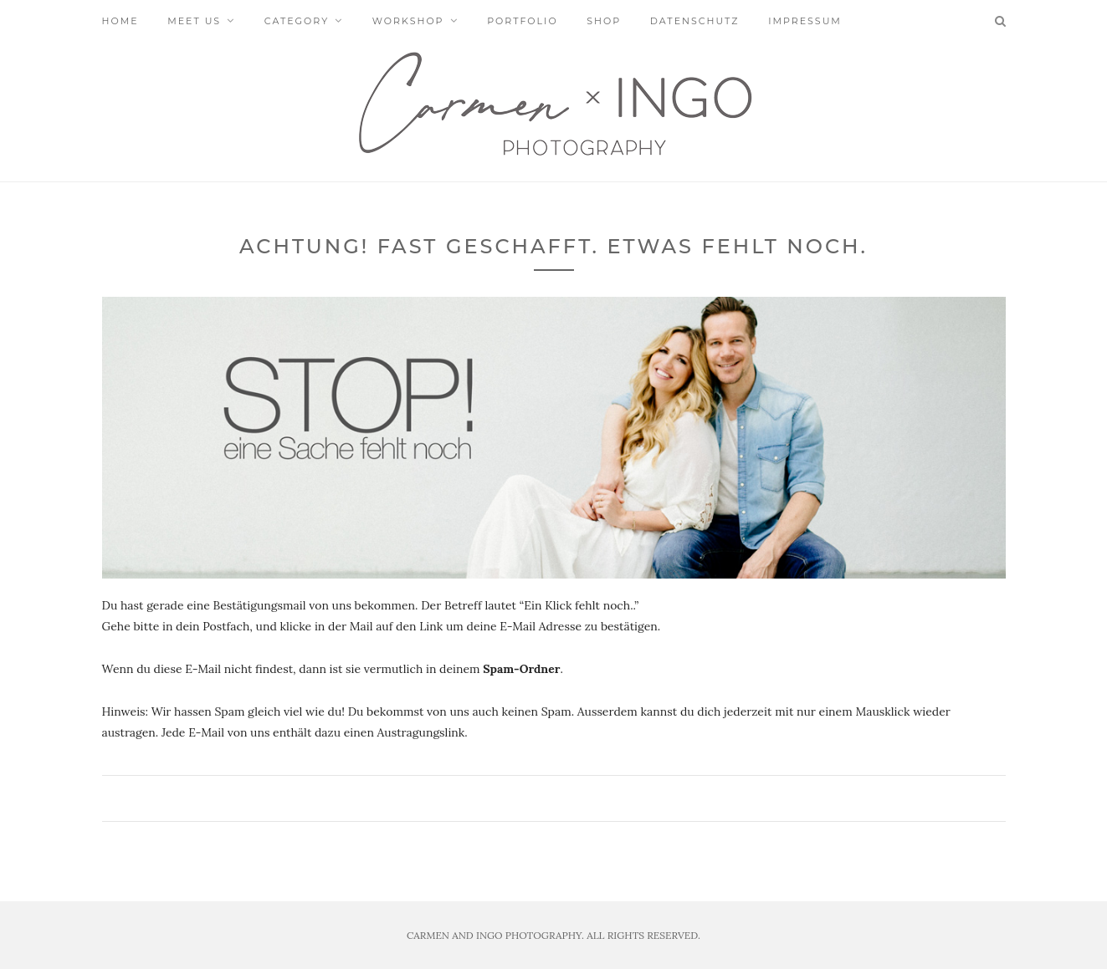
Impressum (805, 21)
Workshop (408, 21)
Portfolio (522, 21)
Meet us (194, 21)
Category (296, 21)
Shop (604, 21)
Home (120, 21)
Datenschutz (695, 21)
